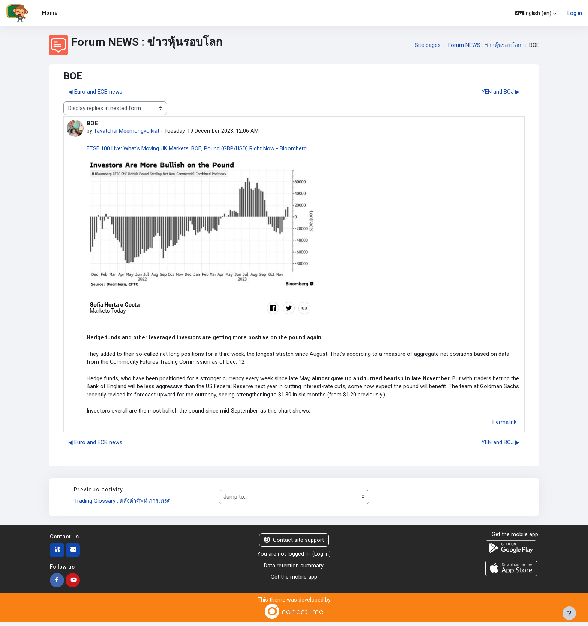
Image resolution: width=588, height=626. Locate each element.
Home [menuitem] (50, 12)
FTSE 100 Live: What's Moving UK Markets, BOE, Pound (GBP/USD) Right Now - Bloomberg (197, 148)
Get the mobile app (294, 580)
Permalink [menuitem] (504, 425)
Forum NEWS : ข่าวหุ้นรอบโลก (484, 45)
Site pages (427, 45)
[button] (535, 13)
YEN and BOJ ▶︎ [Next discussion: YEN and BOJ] (501, 91)
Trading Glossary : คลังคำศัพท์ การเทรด (123, 504)
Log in (574, 13)
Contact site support (294, 543)
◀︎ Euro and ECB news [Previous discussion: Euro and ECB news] (95, 91)
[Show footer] (569, 613)
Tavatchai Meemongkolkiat (126, 131)
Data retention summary (294, 569)
